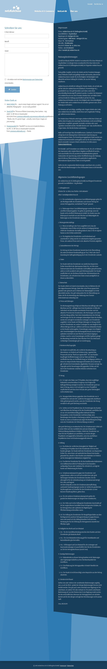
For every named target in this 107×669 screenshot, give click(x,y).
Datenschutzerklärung (64, 144)
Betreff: (7, 41)
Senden (12, 89)
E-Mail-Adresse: (9, 32)
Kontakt (90, 4)
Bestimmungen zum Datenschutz (32, 79)
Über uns (74, 11)
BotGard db (62, 11)
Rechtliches (97, 4)
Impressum (63, 665)
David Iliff (10, 111)
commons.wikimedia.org (24, 116)
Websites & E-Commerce (44, 11)
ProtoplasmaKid (12, 126)
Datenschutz (70, 665)
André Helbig (11, 104)
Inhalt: (7, 51)
